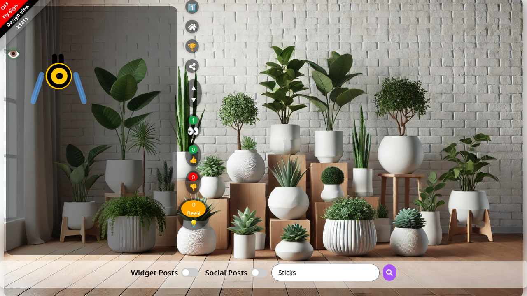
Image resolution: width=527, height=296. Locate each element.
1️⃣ (192, 7)
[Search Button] (389, 272)
